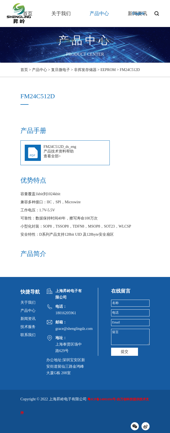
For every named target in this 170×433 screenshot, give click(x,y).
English (138, 13)
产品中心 (99, 13)
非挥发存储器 (85, 70)
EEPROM (108, 70)
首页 (28, 13)
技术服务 (66, 40)
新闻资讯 (28, 319)
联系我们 (104, 40)
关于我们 (61, 13)
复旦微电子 (60, 70)
